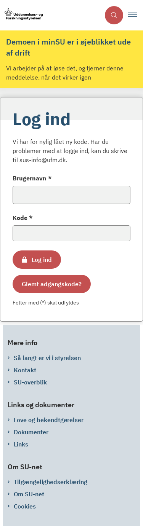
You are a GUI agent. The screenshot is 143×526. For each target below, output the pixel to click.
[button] (135, 15)
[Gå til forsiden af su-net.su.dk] (50, 15)
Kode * (23, 218)
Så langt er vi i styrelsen (47, 358)
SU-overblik (30, 382)
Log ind (42, 259)
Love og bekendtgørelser (49, 420)
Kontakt (25, 370)
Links (21, 444)
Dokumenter (31, 432)
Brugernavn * (32, 178)
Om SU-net (29, 494)
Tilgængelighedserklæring (50, 482)
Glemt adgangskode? (52, 284)
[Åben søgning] (114, 15)
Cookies (25, 506)
